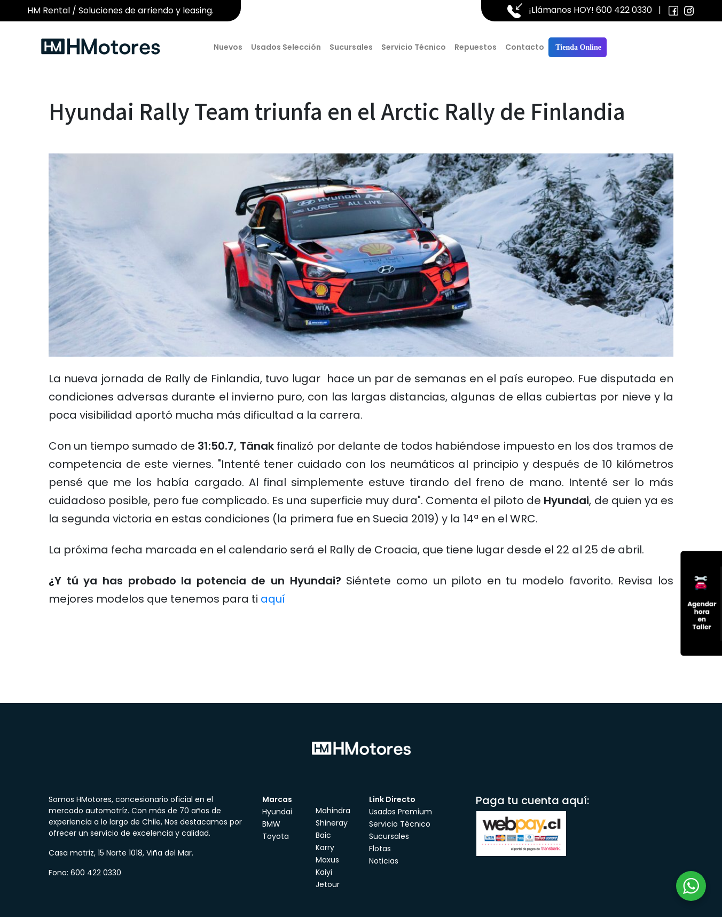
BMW (271, 824)
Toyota (275, 836)
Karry (325, 847)
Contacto (524, 47)
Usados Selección (286, 47)
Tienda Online (577, 47)
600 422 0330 (624, 10)
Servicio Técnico (413, 47)
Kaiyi (324, 872)
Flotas (380, 848)
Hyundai (277, 811)
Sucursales (351, 47)
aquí (273, 598)
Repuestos (475, 47)
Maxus (327, 859)
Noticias (383, 861)
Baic (323, 835)
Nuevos (228, 47)
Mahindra (333, 810)
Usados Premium (400, 811)
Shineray (332, 823)
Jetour (328, 884)
